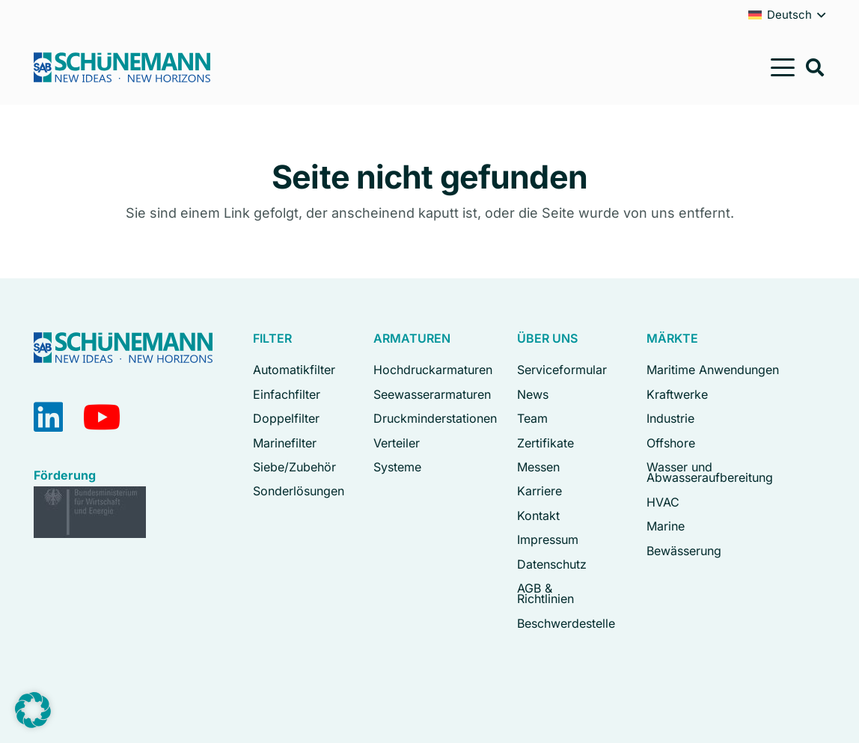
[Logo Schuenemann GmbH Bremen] (122, 67)
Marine (665, 526)
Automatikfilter (294, 369)
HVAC (662, 502)
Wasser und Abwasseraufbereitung (709, 472)
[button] (783, 67)
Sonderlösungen (298, 490)
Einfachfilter (286, 394)
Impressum (547, 539)
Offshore (670, 442)
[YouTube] (102, 417)
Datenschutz (552, 564)
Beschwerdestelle (566, 623)
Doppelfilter (286, 418)
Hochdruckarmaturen (432, 369)
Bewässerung (683, 550)
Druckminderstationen (435, 418)
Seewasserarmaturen (432, 394)
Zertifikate (545, 442)
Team (532, 418)
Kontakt (538, 515)
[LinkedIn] (48, 417)
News (532, 394)
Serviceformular (562, 369)
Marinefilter (285, 442)
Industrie (670, 418)
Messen (538, 466)
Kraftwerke (677, 394)
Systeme (397, 466)
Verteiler (396, 442)
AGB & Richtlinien (545, 593)
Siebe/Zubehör (294, 466)
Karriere (539, 490)
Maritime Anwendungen (712, 369)
